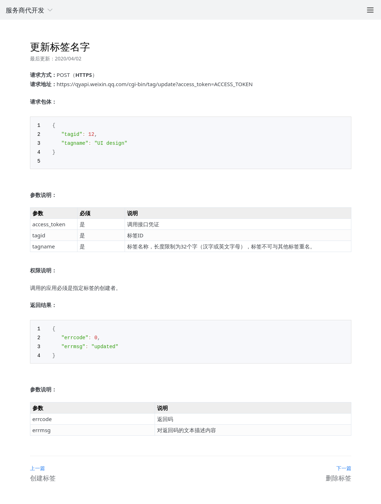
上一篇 (37, 464)
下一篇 (343, 464)
